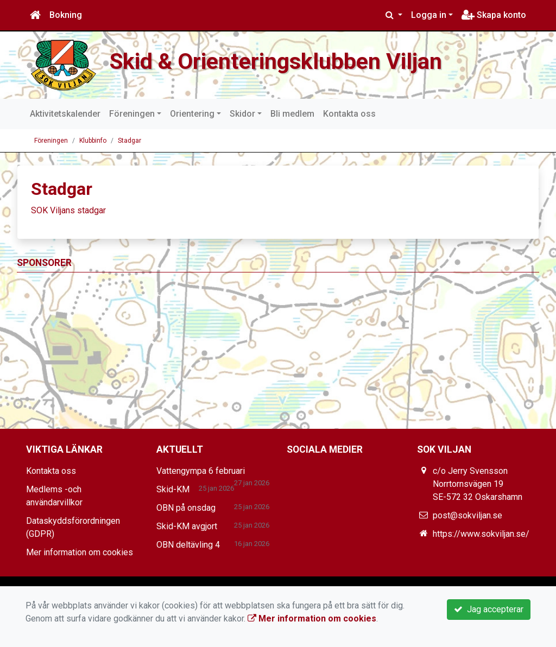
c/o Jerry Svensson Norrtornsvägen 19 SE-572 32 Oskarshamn (477, 484)
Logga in (428, 15)
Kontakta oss (349, 114)
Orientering (192, 114)
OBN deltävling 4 (188, 545)
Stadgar (129, 140)
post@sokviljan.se (467, 515)
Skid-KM (172, 489)
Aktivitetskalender (65, 114)
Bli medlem (292, 114)
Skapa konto (494, 15)
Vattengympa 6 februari (200, 471)
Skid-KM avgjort (186, 526)
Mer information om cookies (79, 552)
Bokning (65, 15)
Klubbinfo (92, 140)
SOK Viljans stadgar (68, 210)
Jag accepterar (488, 609)
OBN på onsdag (186, 508)
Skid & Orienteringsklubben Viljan (276, 61)
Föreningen (132, 114)
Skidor (242, 114)
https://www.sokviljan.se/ (481, 534)
